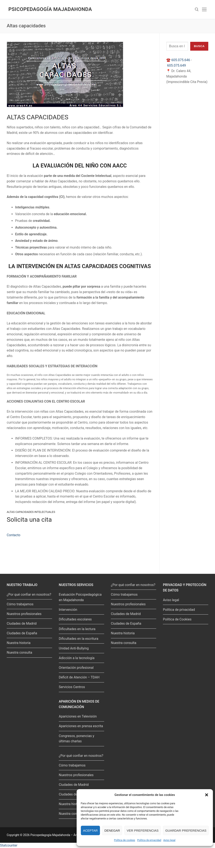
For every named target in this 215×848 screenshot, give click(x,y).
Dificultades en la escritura (78, 639)
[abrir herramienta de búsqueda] (197, 9)
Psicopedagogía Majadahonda (50, 9)
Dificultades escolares (75, 619)
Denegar (112, 830)
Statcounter (8, 845)
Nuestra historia (18, 643)
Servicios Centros (72, 687)
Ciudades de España (22, 633)
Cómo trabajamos (20, 604)
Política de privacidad (149, 840)
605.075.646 (180, 60)
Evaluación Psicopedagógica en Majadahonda (80, 597)
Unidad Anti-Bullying (74, 648)
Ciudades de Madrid (22, 623)
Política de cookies (124, 840)
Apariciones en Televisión (78, 716)
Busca (199, 46)
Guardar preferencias (185, 830)
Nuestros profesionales (24, 614)
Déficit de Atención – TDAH (79, 677)
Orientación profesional (76, 668)
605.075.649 (176, 65)
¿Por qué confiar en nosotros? (29, 594)
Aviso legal (169, 840)
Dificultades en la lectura (77, 629)
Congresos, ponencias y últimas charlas (76, 738)
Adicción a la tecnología (76, 658)
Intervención (68, 610)
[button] (207, 795)
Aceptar (90, 830)
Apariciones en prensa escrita (81, 726)
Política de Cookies (177, 619)
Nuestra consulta (19, 652)
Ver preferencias (143, 830)
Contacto (13, 535)
